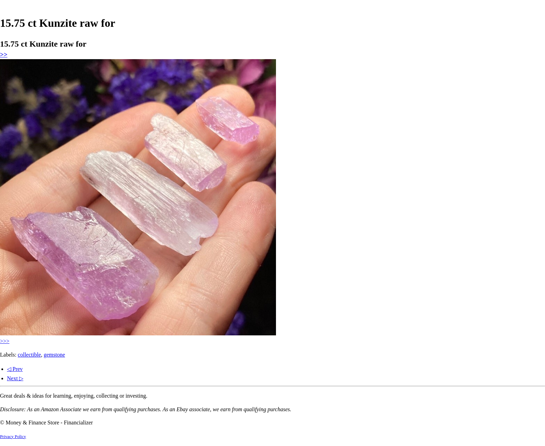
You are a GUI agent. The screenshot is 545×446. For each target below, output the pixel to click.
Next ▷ (15, 378)
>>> (4, 341)
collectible (29, 355)
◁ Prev (15, 369)
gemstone (54, 355)
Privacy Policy (13, 436)
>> (3, 54)
